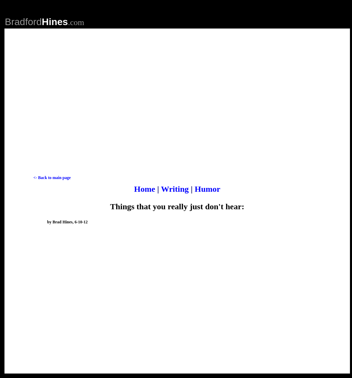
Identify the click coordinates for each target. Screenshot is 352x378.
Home (145, 189)
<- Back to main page (52, 177)
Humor (207, 189)
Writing (175, 189)
